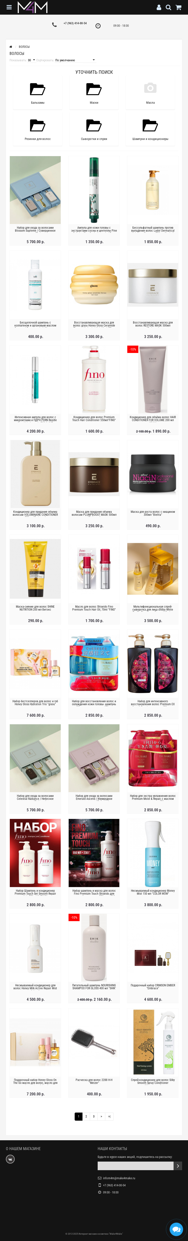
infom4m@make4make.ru (119, 1178)
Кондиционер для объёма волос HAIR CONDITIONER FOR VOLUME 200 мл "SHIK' (153, 420)
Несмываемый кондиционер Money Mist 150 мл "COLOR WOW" (153, 892)
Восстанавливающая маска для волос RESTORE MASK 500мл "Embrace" (153, 325)
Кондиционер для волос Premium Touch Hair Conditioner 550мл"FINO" (94, 419)
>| (109, 1116)
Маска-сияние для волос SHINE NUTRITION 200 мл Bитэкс (35, 608)
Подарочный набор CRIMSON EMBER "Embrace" (153, 987)
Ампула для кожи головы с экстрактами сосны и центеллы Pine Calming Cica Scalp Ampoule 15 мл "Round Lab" (94, 232)
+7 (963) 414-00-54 (75, 23)
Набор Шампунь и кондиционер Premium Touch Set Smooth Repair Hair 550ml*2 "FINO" (35, 893)
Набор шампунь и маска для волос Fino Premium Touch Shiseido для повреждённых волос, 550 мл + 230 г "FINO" (94, 895)
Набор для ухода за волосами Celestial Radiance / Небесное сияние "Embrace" (35, 798)
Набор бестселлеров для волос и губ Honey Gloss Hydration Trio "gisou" (35, 703)
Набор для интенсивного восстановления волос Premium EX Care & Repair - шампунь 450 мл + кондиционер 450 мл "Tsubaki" (153, 706)
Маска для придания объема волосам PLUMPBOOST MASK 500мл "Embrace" (94, 514)
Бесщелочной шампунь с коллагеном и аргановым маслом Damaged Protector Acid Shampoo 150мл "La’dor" (35, 327)
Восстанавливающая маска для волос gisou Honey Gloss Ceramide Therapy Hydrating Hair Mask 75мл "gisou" (94, 327)
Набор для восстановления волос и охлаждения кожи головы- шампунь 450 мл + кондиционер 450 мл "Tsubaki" (94, 706)
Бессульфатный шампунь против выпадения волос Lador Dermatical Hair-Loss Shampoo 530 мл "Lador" (153, 230)
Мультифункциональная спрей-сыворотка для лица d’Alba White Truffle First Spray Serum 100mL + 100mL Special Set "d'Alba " (152, 611)
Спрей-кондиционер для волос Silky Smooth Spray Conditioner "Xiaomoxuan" (153, 1082)
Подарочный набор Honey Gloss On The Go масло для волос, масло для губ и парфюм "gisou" (35, 1082)
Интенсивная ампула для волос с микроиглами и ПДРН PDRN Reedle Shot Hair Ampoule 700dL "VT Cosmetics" (35, 421)
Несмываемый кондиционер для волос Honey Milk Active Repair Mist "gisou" (35, 988)
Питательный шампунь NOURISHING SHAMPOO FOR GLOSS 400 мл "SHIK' (94, 987)
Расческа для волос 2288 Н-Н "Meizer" (94, 1081)
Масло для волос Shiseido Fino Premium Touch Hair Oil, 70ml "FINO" (94, 608)
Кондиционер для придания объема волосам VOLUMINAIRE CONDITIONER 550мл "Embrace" (35, 514)
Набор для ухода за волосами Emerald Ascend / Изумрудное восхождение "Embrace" (94, 798)
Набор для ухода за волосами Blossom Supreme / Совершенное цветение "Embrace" (35, 230)
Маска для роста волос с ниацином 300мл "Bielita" (153, 513)
